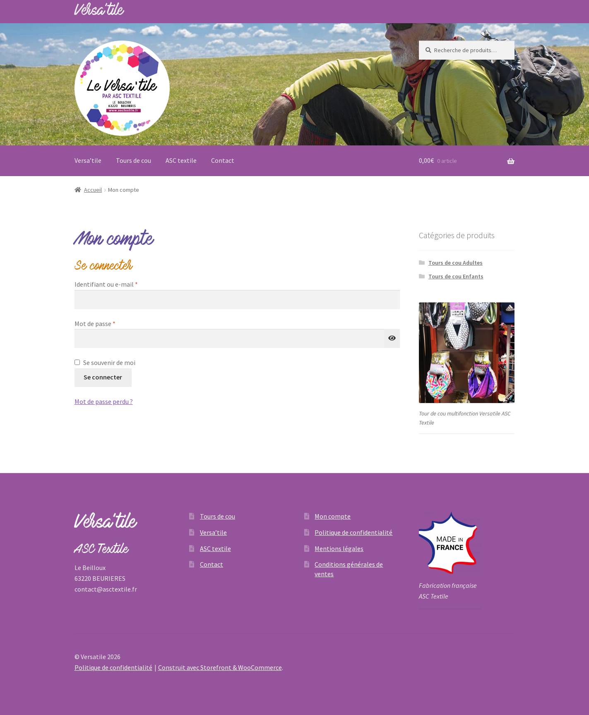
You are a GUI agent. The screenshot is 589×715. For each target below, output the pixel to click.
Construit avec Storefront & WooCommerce (220, 667)
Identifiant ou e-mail (123, 283)
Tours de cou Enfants (455, 276)
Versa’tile (88, 160)
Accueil (93, 189)
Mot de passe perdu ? (104, 401)
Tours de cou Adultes (455, 262)
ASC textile (181, 160)
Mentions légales (339, 548)
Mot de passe (111, 323)
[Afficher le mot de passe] (392, 338)
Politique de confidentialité (353, 532)
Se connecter (103, 377)
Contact (222, 160)
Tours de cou (133, 160)
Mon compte (333, 516)
